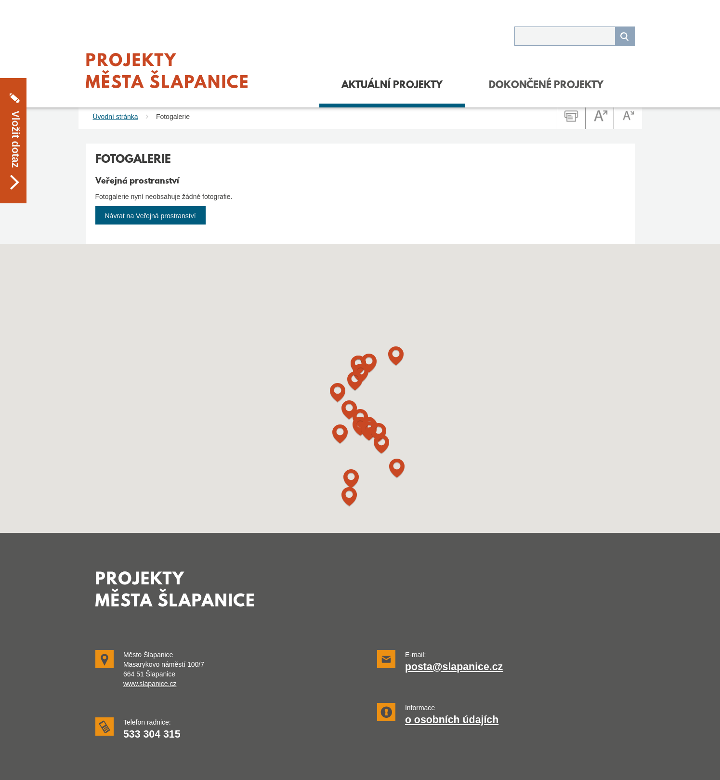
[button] (351, 479)
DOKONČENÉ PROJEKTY (546, 86)
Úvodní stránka (115, 116)
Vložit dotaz (15, 123)
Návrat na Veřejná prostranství (150, 216)
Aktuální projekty (392, 86)
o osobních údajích (451, 720)
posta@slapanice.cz (454, 667)
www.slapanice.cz (150, 683)
